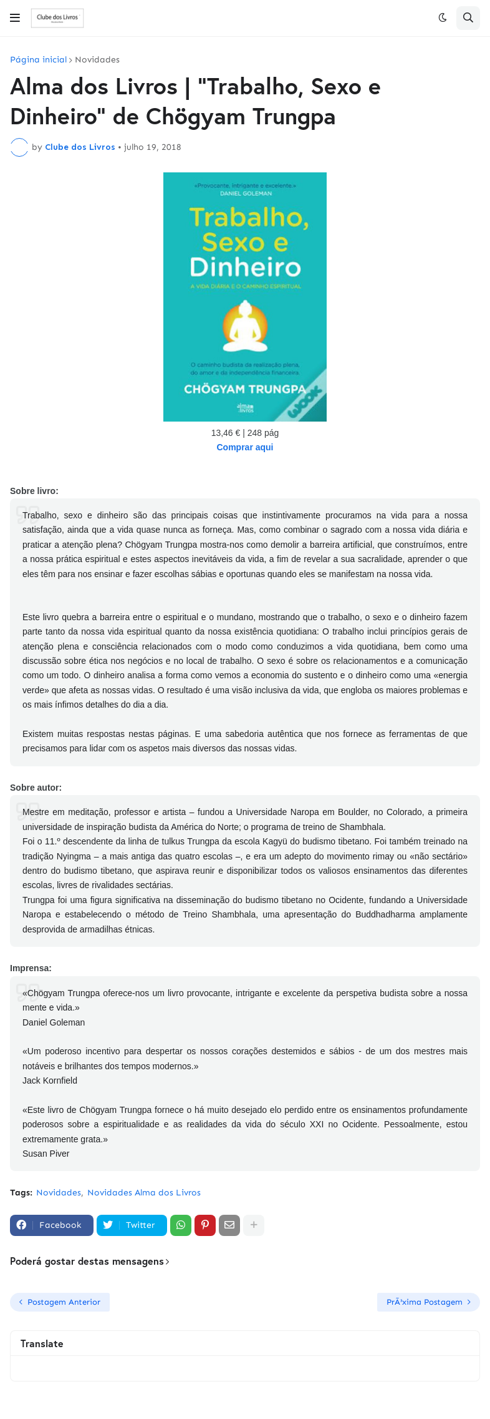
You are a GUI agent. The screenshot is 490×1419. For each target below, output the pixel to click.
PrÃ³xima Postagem (425, 1302)
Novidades (97, 60)
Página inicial (38, 60)
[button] (15, 18)
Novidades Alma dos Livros (144, 1192)
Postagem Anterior (63, 1302)
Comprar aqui (244, 447)
